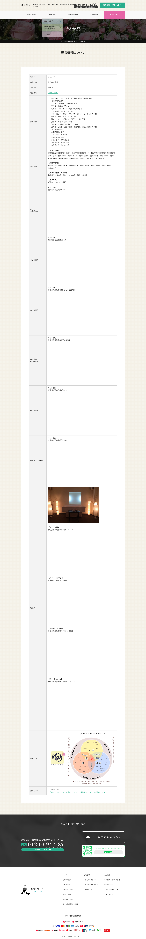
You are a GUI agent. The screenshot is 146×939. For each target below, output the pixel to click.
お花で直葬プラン (90, 880)
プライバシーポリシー (111, 889)
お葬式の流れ (73, 15)
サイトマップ (108, 894)
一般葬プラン (89, 889)
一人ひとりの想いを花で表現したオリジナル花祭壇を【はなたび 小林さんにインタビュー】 (81, 792)
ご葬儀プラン (52, 15)
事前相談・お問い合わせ (112, 5)
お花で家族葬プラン (91, 884)
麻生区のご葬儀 (68, 899)
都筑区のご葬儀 (68, 889)
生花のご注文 (114, 15)
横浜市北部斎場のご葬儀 (70, 904)
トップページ (31, 15)
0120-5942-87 (53, 93)
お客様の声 (94, 15)
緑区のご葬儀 (67, 894)
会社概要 (107, 875)
